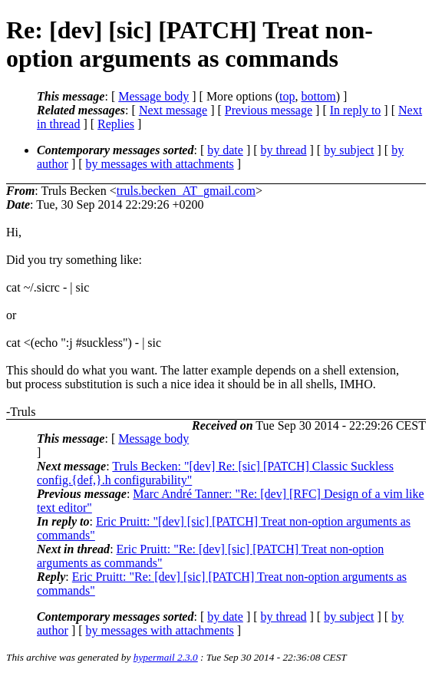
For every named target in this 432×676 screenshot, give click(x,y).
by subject (349, 150)
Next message (173, 110)
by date (225, 150)
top (287, 96)
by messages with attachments (160, 163)
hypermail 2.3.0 (166, 657)
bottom (318, 96)
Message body (153, 96)
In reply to (355, 110)
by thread (284, 150)
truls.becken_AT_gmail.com (186, 190)
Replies (115, 123)
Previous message (268, 110)
